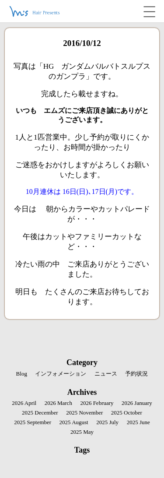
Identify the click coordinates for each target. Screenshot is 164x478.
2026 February (96, 403)
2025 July (107, 422)
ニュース (105, 373)
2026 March (58, 403)
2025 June (138, 422)
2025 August (73, 422)
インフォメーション (60, 373)
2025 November (84, 412)
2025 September (32, 422)
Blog (21, 373)
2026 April (24, 403)
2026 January (137, 403)
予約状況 (136, 373)
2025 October (126, 412)
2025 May (82, 432)
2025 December (40, 412)
